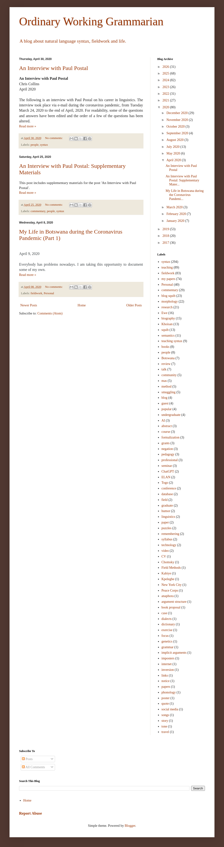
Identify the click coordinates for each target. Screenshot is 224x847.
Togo (165, 482)
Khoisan (167, 324)
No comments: (54, 138)
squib (165, 330)
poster (166, 698)
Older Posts (134, 305)
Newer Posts (28, 305)
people (35, 144)
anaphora (168, 596)
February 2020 (176, 214)
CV (164, 556)
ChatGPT (168, 471)
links (165, 675)
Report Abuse (30, 813)
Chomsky (168, 562)
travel (165, 732)
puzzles (167, 528)
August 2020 (175, 140)
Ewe (165, 313)
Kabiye (166, 573)
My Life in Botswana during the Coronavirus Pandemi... (185, 195)
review (166, 364)
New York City (172, 585)
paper (165, 522)
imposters (168, 658)
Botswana (168, 358)
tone (164, 726)
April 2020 (174, 160)
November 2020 (177, 120)
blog (165, 397)
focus (165, 636)
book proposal (171, 607)
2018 (166, 236)
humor (166, 511)
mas (164, 381)
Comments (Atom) (49, 313)
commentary (38, 211)
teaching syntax (172, 341)
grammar (168, 647)
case (164, 613)
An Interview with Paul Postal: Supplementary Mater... (182, 180)
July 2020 (173, 147)
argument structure (174, 601)
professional (170, 460)
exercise (167, 630)
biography (168, 318)
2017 (166, 242)
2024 (166, 80)
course (166, 431)
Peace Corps (170, 590)
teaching (167, 267)
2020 (166, 107)
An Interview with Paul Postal (53, 68)
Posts (27, 759)
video (165, 551)
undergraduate (171, 415)
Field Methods (171, 567)
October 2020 (175, 126)
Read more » (27, 126)
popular (167, 409)
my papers (168, 279)
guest (165, 403)
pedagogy (168, 454)
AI (163, 420)
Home (82, 305)
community (169, 375)
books (165, 347)
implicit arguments (174, 652)
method (167, 386)
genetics (167, 641)
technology (169, 545)
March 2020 (174, 207)
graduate (167, 505)
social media (170, 709)
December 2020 (177, 113)
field (165, 500)
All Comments (33, 767)
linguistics (168, 516)
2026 (166, 67)
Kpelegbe (168, 579)
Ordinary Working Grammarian (91, 21)
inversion (168, 670)
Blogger (130, 825)
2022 (166, 93)
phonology (169, 692)
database (167, 494)
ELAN (166, 477)
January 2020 (175, 221)
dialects (167, 619)
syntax (44, 144)
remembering (170, 534)
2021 (166, 100)
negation (167, 449)
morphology (170, 301)
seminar (167, 466)
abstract (167, 426)
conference (169, 488)
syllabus (167, 539)
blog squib (169, 296)
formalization (170, 437)
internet (167, 664)
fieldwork (36, 293)
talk (164, 369)
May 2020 (173, 153)
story (165, 720)
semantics (168, 335)
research (167, 307)
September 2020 (177, 133)
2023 (166, 87)
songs (165, 715)
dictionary (168, 624)
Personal (49, 293)
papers (166, 686)
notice (166, 681)
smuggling (169, 392)
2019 (166, 229)
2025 (166, 73)
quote (165, 703)
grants (166, 443)
